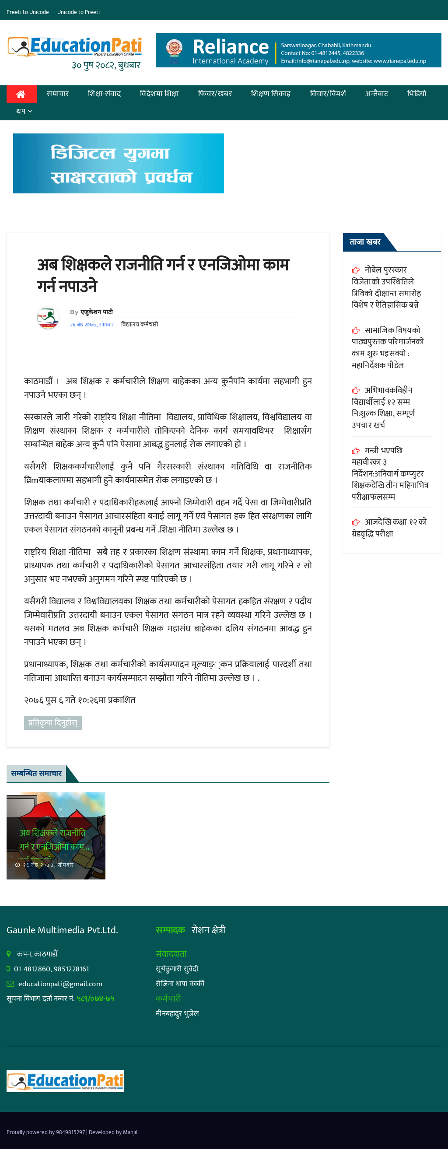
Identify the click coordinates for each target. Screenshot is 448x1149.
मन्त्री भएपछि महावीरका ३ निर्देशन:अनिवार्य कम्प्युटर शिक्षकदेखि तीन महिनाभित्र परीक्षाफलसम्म (390, 474)
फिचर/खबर (215, 94)
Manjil (130, 1132)
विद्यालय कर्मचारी (139, 324)
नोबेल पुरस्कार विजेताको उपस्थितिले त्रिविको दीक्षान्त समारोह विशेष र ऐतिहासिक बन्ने (386, 287)
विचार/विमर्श (328, 94)
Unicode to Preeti (78, 12)
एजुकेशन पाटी (96, 312)
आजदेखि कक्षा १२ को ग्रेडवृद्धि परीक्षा (389, 528)
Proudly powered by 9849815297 (46, 1132)
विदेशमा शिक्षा (159, 94)
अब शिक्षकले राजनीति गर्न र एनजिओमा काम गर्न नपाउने (163, 276)
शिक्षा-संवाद (104, 94)
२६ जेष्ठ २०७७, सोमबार (47, 865)
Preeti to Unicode (28, 12)
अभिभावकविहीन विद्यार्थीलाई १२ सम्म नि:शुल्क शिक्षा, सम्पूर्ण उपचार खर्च (383, 408)
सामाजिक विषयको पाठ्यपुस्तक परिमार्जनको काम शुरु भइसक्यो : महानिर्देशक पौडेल (388, 348)
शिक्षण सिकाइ (271, 94)
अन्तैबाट (376, 94)
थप (24, 111)
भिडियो (417, 94)
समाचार (58, 94)
